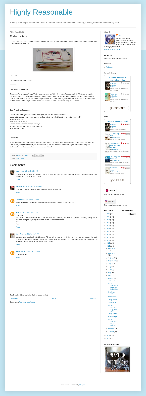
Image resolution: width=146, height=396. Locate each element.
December (111, 248)
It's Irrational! (112, 297)
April (110, 275)
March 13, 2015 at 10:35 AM (32, 186)
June (110, 269)
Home (54, 298)
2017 (108, 240)
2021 (108, 228)
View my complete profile (112, 49)
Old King (113, 83)
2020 (108, 231)
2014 (108, 335)
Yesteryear (113, 94)
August (110, 264)
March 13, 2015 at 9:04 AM (29, 171)
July (109, 267)
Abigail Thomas (116, 137)
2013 (108, 338)
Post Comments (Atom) (27, 302)
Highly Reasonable (41, 12)
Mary (17, 234)
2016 (108, 243)
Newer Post (14, 298)
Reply (18, 179)
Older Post (92, 298)
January (111, 331)
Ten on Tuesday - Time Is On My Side (112, 308)
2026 (108, 214)
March (110, 278)
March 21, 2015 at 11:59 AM (30, 251)
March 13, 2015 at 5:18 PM (29, 212)
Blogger (82, 385)
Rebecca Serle (116, 172)
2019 (108, 234)
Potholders (109, 67)
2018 (108, 237)
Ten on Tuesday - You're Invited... (112, 322)
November (111, 253)
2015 (108, 246)
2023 (108, 223)
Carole (18, 199)
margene (19, 186)
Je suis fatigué (113, 317)
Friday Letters (20, 158)
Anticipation (112, 302)
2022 (108, 226)
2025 (108, 217)
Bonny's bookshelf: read (117, 121)
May (110, 272)
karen (18, 171)
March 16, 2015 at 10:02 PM (29, 234)
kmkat (18, 251)
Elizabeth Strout (116, 160)
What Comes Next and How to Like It (115, 145)
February (111, 329)
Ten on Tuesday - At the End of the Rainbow (113, 286)
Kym (17, 212)
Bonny (121, 35)
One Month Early (111, 293)
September (112, 261)
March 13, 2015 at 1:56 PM (30, 199)
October (111, 258)
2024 (108, 220)
